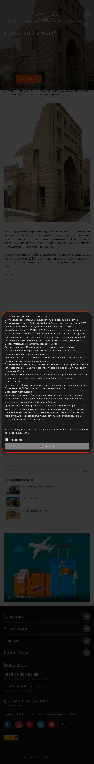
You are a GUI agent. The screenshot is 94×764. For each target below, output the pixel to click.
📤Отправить (47, 446)
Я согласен (17, 439)
